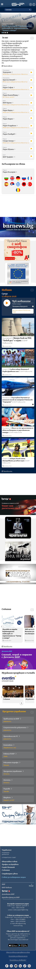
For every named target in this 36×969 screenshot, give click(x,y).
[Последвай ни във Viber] (29, 966)
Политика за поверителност (18, 956)
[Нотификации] (30, 4)
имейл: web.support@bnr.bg (18, 910)
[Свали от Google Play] (23, 945)
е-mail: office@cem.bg (18, 923)
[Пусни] (31, 72)
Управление (6, 850)
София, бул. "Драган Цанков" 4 (18, 905)
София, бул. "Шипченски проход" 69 (18, 917)
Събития (6, 870)
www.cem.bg (18, 925)
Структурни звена (10, 874)
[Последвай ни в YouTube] (16, 966)
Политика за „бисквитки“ (18, 960)
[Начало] (18, 4)
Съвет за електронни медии (14, 877)
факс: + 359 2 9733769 (18, 921)
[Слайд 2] (3, 32)
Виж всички (7, 471)
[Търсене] (29, 9)
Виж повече (7, 66)
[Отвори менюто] (2, 4)
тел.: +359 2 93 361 (18, 908)
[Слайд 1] (2, 32)
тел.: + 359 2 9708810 (18, 919)
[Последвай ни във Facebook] (7, 966)
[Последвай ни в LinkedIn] (20, 966)
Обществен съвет (9, 862)
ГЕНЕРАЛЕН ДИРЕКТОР (5, 853)
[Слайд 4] (7, 32)
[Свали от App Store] (13, 945)
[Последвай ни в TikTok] (25, 966)
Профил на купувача (10, 864)
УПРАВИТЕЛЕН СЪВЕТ (9, 857)
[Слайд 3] (5, 32)
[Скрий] (32, 38)
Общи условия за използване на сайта (18, 952)
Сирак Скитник (8, 867)
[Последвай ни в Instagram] (11, 966)
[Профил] (33, 4)
